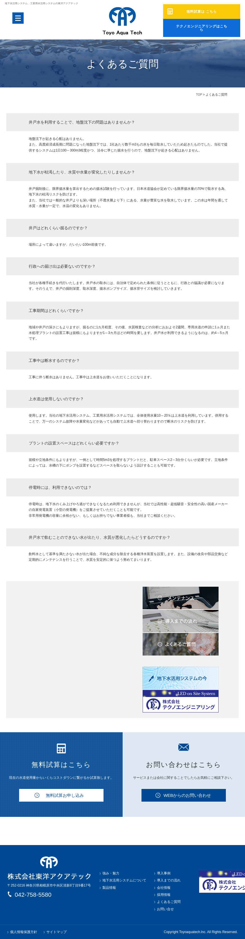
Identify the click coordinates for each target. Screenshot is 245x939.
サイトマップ (56, 932)
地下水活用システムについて (124, 880)
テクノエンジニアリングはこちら (201, 26)
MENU (18, 18)
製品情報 (109, 888)
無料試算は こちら (201, 12)
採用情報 (163, 895)
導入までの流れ (169, 880)
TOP (199, 94)
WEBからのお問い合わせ (187, 795)
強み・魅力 (110, 873)
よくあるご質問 (169, 902)
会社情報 (163, 888)
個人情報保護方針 (23, 932)
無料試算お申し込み (65, 795)
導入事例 (163, 873)
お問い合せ (165, 909)
